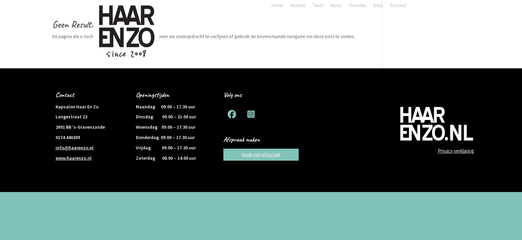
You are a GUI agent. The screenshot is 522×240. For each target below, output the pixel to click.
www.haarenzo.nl (74, 158)
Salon (336, 5)
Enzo (378, 5)
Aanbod (297, 5)
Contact (398, 5)
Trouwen (357, 5)
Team (318, 5)
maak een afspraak (261, 154)
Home (277, 5)
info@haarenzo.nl (75, 148)
